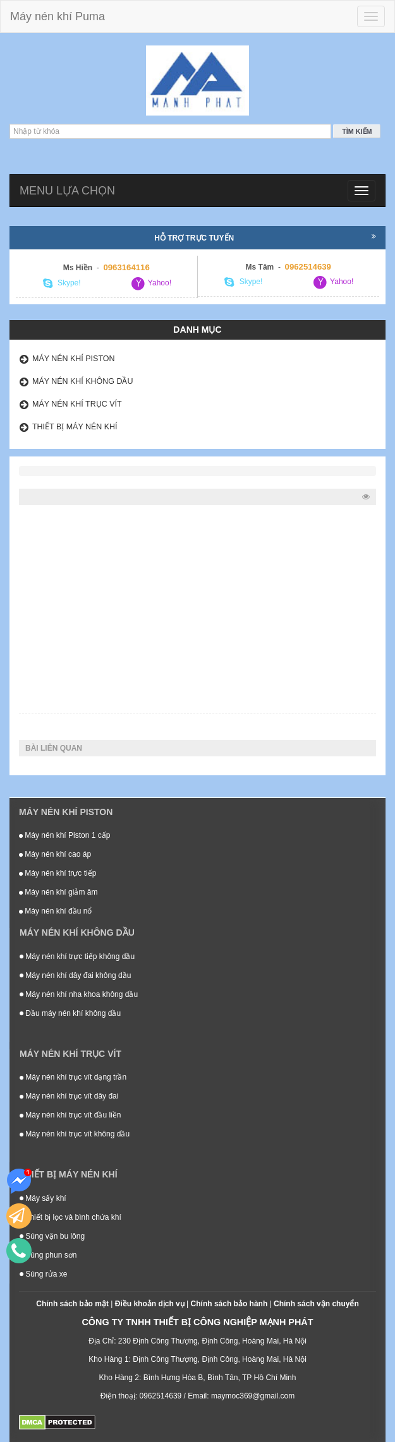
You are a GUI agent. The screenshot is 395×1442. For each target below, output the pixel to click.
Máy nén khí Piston (73, 358)
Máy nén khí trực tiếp (57, 873)
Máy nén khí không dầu (82, 381)
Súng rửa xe (43, 1274)
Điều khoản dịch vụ (150, 1303)
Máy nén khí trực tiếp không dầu (77, 956)
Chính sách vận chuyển (316, 1303)
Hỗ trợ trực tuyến (265, 237)
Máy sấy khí (43, 1198)
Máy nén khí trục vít (77, 404)
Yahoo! (151, 283)
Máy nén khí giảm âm (58, 892)
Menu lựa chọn (67, 190)
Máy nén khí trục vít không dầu (75, 1133)
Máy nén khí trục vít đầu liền (70, 1115)
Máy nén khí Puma (57, 16)
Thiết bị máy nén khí (75, 426)
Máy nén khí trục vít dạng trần (73, 1077)
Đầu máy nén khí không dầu (70, 1013)
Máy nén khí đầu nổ (55, 911)
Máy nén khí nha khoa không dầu (79, 994)
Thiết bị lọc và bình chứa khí (70, 1217)
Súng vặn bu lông (52, 1236)
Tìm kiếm (357, 131)
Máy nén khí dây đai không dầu (75, 975)
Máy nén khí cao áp (55, 854)
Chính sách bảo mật (72, 1303)
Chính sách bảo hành (229, 1303)
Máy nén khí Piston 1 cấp (64, 835)
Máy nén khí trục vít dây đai (69, 1096)
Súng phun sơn (48, 1255)
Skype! (62, 283)
